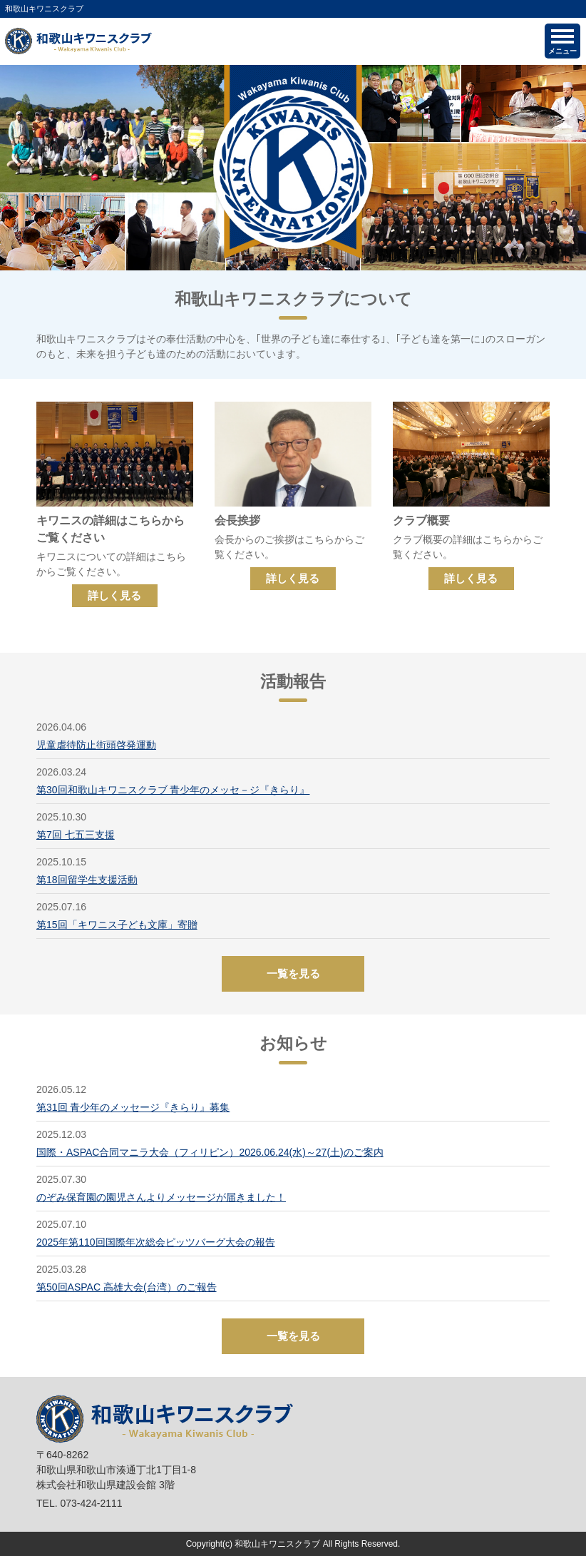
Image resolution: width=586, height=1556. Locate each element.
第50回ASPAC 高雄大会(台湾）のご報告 (126, 1287)
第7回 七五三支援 (75, 834)
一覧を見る (293, 973)
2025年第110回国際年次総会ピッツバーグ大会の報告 (155, 1242)
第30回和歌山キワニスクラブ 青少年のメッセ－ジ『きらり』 (172, 789)
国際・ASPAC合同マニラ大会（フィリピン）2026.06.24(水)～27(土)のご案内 (210, 1152)
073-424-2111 (91, 1503)
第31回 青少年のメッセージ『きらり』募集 (133, 1107)
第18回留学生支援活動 (87, 879)
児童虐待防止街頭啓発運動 (96, 745)
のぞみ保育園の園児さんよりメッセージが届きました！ (161, 1197)
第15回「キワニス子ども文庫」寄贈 (116, 924)
